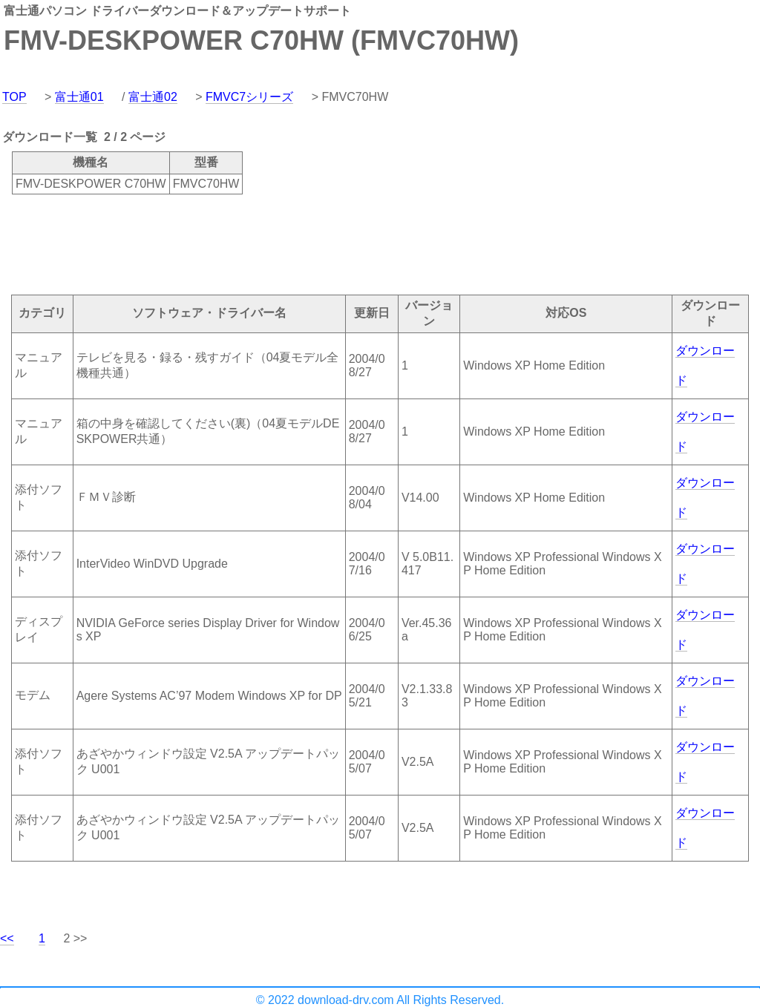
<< (7, 938)
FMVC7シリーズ (249, 97)
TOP (14, 97)
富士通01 (79, 97)
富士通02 (152, 97)
